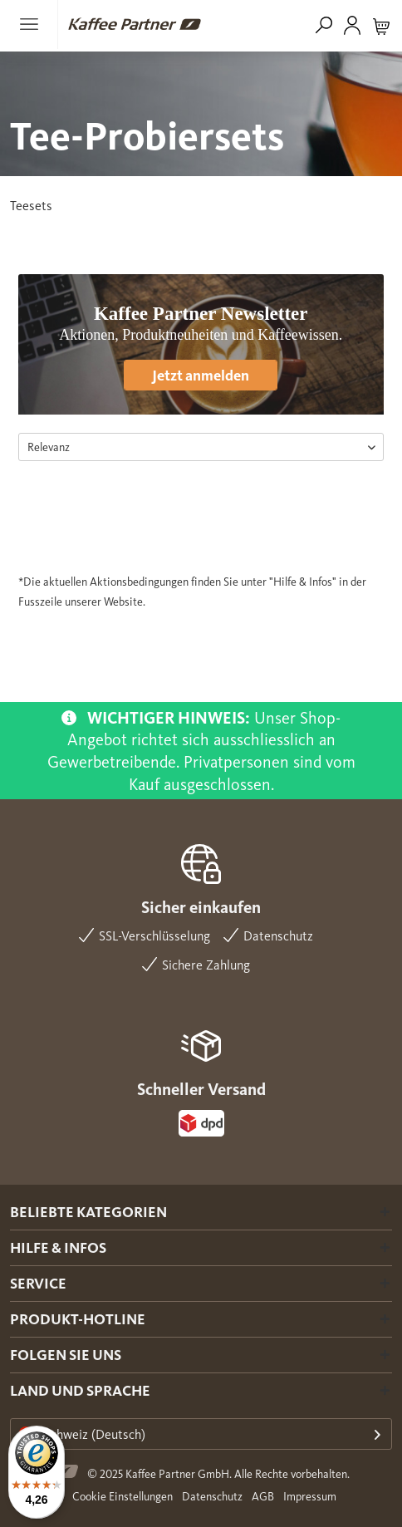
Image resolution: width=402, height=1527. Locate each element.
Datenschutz (212, 1497)
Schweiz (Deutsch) (82, 1434)
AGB (263, 1497)
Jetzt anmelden (200, 375)
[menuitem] (34, 24)
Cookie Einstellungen (122, 1497)
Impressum (309, 1497)
